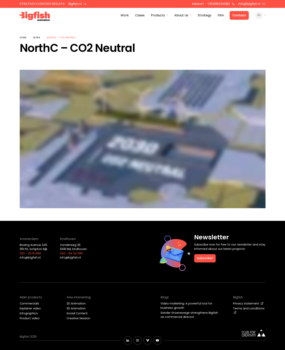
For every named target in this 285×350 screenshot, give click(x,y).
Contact (239, 15)
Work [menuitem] (125, 15)
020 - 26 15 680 (30, 253)
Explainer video (30, 308)
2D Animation (76, 303)
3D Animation (76, 308)
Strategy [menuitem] (204, 15)
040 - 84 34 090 (71, 253)
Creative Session (78, 318)
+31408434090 (221, 4)
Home (23, 37)
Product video (30, 318)
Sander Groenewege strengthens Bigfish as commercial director (189, 315)
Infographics (29, 313)
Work (36, 37)
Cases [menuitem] (140, 15)
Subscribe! (205, 258)
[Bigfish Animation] (35, 17)
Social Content (77, 313)
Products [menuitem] (158, 15)
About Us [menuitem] (181, 15)
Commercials (29, 303)
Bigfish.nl (77, 4)
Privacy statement (248, 303)
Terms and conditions (249, 310)
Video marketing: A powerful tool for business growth (186, 305)
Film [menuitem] (221, 15)
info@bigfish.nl (252, 4)
